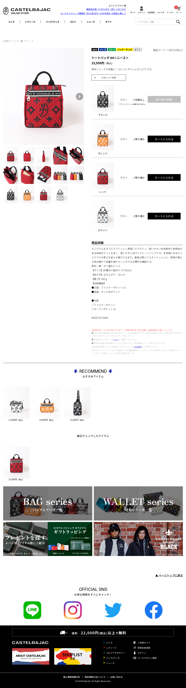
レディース (30, 21)
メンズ (11, 21)
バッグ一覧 (18, 41)
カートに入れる (164, 139)
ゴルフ (73, 21)
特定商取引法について (95, 676)
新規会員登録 (144, 647)
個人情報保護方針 (71, 676)
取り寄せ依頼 (164, 99)
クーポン (170, 12)
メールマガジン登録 (147, 658)
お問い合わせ (116, 676)
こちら (115, 339)
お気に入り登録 (108, 77)
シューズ (91, 21)
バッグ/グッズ (52, 21)
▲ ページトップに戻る (169, 575)
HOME (6, 41)
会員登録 (151, 12)
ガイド (133, 12)
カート (179, 9)
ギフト (108, 21)
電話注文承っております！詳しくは (106, 9)
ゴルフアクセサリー (115, 652)
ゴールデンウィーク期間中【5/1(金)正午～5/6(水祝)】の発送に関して (93, 13)
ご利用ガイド (144, 642)
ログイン (141, 12)
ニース (30, 41)
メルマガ (160, 12)
